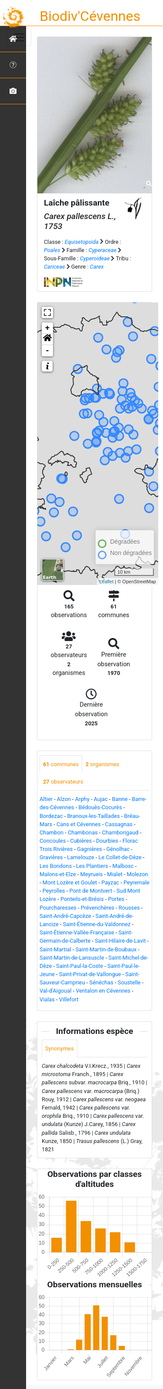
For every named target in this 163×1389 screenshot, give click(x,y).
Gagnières (89, 849)
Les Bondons (56, 866)
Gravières (51, 857)
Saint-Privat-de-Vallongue (90, 974)
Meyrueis (91, 874)
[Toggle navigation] (19, 37)
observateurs (63, 781)
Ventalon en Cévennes (103, 990)
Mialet (114, 874)
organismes (103, 764)
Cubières (81, 840)
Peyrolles (54, 890)
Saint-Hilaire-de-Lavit (120, 940)
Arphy (82, 799)
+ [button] (47, 328)
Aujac (101, 799)
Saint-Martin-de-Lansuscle (72, 957)
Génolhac (118, 849)
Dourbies (107, 840)
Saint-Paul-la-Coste (79, 966)
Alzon (64, 799)
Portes (116, 899)
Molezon (137, 874)
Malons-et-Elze (58, 874)
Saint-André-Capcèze (65, 916)
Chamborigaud (120, 832)
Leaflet (106, 581)
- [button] (47, 351)
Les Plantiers (92, 866)
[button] (47, 339)
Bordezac (51, 816)
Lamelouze (80, 857)
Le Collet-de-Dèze (120, 857)
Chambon (51, 832)
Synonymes (59, 1048)
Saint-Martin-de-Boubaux (106, 949)
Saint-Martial (55, 949)
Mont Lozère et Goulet (70, 882)
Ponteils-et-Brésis (82, 899)
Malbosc (122, 866)
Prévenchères (97, 907)
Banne (120, 799)
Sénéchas (101, 982)
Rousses (129, 907)
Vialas (47, 999)
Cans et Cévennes (79, 824)
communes (61, 764)
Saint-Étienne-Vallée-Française (77, 932)
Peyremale (136, 882)
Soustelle (129, 982)
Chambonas (83, 832)
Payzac (110, 882)
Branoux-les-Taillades (93, 816)
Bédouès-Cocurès (100, 807)
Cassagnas (119, 824)
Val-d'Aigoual (55, 990)
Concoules (53, 840)
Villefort (69, 999)
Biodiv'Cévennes (90, 16)
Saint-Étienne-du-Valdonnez (97, 924)
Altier (46, 799)
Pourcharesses (58, 907)
